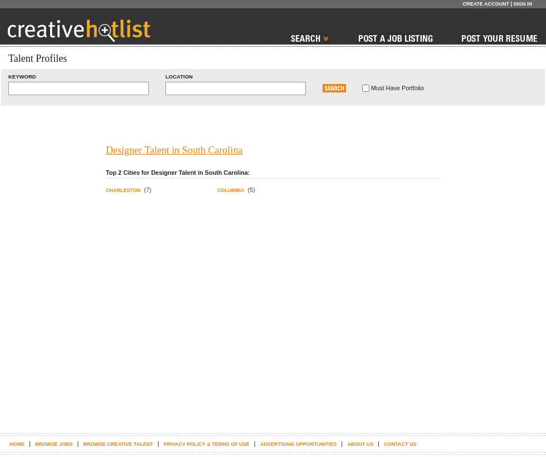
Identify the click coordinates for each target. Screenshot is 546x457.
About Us (360, 444)
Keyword (22, 76)
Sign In (522, 4)
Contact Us (400, 444)
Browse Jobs (54, 444)
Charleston (123, 190)
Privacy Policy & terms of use (207, 444)
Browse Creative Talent (118, 444)
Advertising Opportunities (298, 444)
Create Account (485, 4)
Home (17, 444)
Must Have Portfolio (397, 88)
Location (179, 76)
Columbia (231, 190)
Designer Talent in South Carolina (174, 150)
